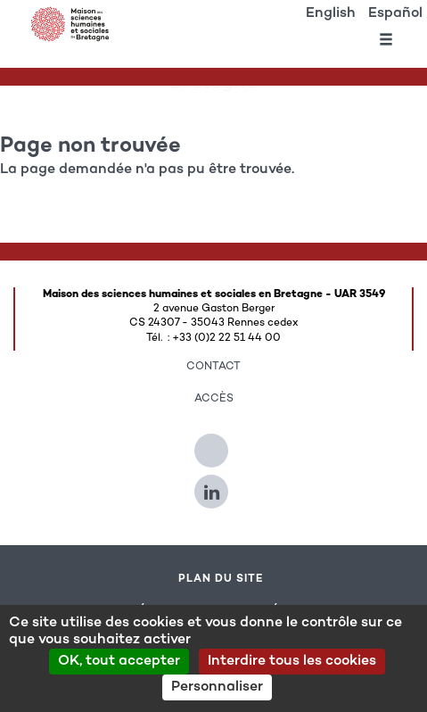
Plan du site (220, 579)
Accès (214, 399)
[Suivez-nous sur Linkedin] (213, 484)
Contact (213, 366)
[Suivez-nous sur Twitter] (213, 443)
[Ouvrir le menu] (386, 42)
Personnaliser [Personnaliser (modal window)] (217, 687)
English (331, 13)
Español (395, 13)
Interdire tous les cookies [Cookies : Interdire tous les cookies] (292, 661)
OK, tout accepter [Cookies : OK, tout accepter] (119, 661)
